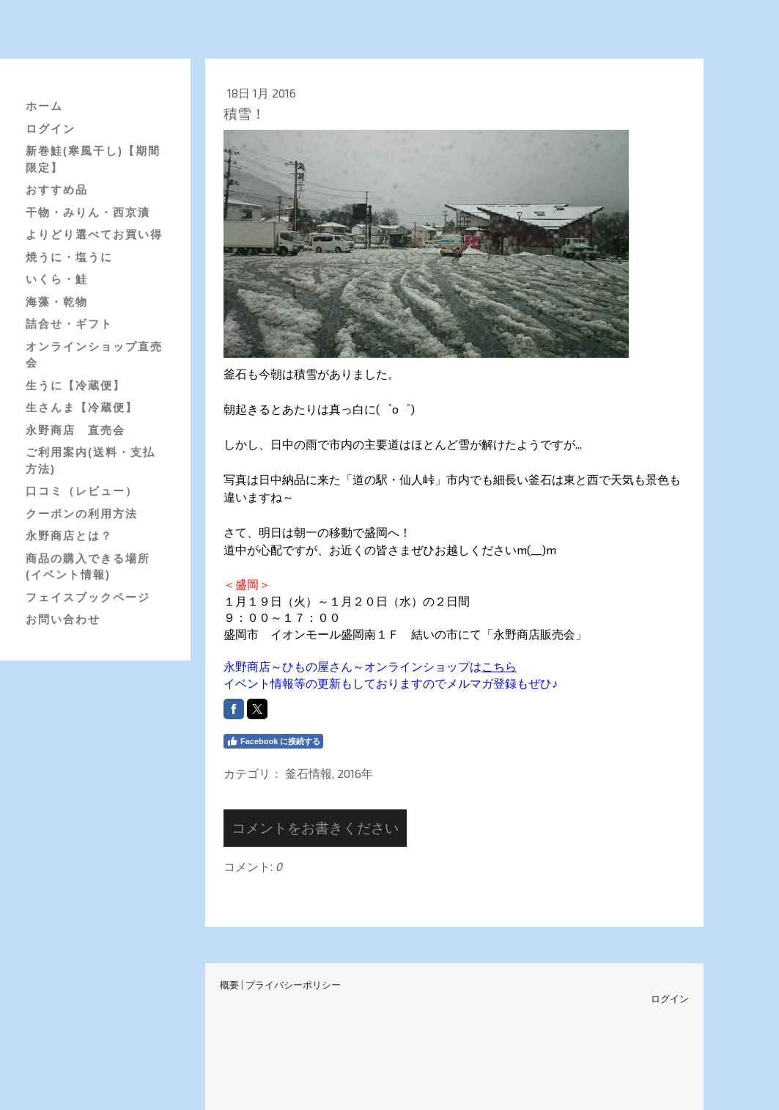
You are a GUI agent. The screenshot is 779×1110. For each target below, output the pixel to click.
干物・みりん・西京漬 (88, 212)
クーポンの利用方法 (82, 513)
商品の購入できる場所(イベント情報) (88, 566)
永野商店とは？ (69, 535)
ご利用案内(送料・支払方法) (90, 460)
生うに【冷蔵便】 (75, 385)
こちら (499, 666)
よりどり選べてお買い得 (94, 234)
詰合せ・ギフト (69, 323)
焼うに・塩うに (69, 257)
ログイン (50, 128)
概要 (229, 984)
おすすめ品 (57, 189)
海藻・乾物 (57, 301)
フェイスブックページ (88, 597)
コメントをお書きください (315, 827)
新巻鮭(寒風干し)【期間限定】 (93, 159)
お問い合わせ (63, 619)
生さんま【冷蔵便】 (82, 407)
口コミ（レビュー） (82, 491)
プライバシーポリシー (293, 984)
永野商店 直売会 (75, 430)
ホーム (44, 106)
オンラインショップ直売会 (94, 355)
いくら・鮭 (57, 279)
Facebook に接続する (273, 741)
